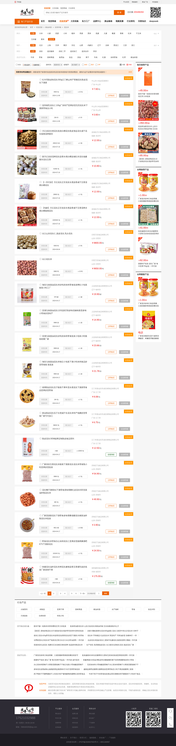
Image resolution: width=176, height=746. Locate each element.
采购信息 (75, 718)
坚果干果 (60, 609)
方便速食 (24, 616)
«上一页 (43, 593)
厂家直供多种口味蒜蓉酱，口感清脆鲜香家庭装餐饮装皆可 (148, 201)
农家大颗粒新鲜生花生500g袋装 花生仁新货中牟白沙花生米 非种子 (112, 631)
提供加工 (73, 51)
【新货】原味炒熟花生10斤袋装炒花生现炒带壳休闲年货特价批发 (148, 161)
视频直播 (119, 21)
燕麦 (97, 33)
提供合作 (85, 51)
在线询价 (111, 455)
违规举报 (58, 723)
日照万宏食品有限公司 (100, 235)
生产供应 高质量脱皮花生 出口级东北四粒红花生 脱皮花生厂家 (110, 645)
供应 (41, 51)
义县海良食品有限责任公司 (102, 286)
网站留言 (58, 713)
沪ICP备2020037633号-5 (88, 742)
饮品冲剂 (151, 609)
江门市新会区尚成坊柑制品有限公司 (105, 389)
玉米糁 (33, 39)
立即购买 (111, 96)
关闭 (130, 72)
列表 (130, 65)
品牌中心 (97, 21)
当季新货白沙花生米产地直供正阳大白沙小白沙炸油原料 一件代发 (59, 640)
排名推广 (92, 718)
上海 (49, 45)
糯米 (73, 33)
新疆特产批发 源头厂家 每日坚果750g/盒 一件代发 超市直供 (148, 266)
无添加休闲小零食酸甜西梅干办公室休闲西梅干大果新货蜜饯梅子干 (112, 665)
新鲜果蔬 (50, 57)
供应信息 (75, 723)
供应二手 (62, 51)
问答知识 (142, 21)
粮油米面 (48, 27)
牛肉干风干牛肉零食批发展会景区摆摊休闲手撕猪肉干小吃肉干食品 (114, 674)
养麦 (81, 33)
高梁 (57, 33)
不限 (33, 33)
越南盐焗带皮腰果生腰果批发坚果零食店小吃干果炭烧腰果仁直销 (108, 669)
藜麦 (113, 33)
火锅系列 (24, 609)
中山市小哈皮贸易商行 (100, 81)
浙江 (133, 45)
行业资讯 (72, 8)
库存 (95, 51)
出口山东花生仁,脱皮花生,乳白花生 (57, 233)
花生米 (66, 27)
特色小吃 (60, 616)
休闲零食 (114, 57)
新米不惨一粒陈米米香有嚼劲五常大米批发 (50, 626)
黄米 (42, 39)
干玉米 (138, 33)
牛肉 (95, 57)
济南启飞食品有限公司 (100, 465)
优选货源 (47, 8)
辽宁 (99, 45)
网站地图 (92, 713)
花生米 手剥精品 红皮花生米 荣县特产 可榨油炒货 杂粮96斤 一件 (112, 635)
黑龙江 (116, 45)
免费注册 (75, 713)
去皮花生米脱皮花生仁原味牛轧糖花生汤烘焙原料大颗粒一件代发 (112, 640)
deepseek (153, 21)
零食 (40, 57)
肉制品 (42, 609)
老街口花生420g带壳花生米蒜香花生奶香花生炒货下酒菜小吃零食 (59, 635)
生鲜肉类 (42, 616)
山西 (81, 45)
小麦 (49, 33)
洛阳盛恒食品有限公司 (100, 568)
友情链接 (58, 727)
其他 (79, 57)
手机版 (19, 2)
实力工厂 (86, 21)
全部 (33, 51)
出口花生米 (47, 259)
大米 (41, 33)
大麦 (105, 33)
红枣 (124, 57)
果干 (87, 57)
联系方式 (83, 738)
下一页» (82, 593)
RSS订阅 (58, 718)
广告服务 (92, 723)
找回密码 (75, 727)
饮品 (70, 57)
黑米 (89, 33)
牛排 (32, 57)
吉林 (107, 45)
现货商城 (63, 8)
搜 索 (119, 12)
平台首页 (126, 2)
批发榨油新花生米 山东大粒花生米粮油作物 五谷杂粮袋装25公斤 (148, 128)
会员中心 (92, 727)
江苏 (125, 45)
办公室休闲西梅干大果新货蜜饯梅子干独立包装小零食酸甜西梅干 (58, 665)
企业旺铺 (124, 96)
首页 (43, 21)
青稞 (121, 33)
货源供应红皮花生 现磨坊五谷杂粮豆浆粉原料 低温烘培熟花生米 (58, 645)
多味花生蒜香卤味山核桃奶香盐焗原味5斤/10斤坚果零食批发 (57, 669)
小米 (65, 33)
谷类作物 (58, 27)
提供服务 (50, 51)
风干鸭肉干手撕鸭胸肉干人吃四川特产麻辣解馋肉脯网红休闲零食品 (59, 674)
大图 (123, 65)
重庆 (65, 45)
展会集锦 (108, 21)
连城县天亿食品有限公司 (101, 132)
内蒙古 (90, 45)
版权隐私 (92, 738)
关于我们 (73, 738)
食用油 (61, 57)
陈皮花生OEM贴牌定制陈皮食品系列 (58, 439)
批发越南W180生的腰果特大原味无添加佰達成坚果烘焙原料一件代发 (148, 233)
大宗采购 (55, 8)
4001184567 (105, 742)
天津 (57, 45)
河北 (73, 45)
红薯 (104, 57)
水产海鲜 (115, 609)
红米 (129, 33)
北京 (41, 45)
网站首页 (63, 738)
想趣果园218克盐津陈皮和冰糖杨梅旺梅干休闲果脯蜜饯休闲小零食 (108, 660)
